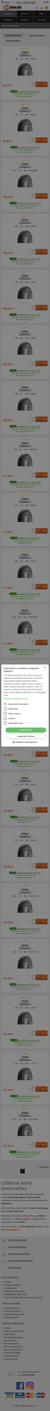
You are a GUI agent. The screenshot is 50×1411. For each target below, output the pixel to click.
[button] (25, 699)
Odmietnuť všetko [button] (25, 736)
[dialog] (25, 705)
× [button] (45, 667)
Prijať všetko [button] (26, 730)
